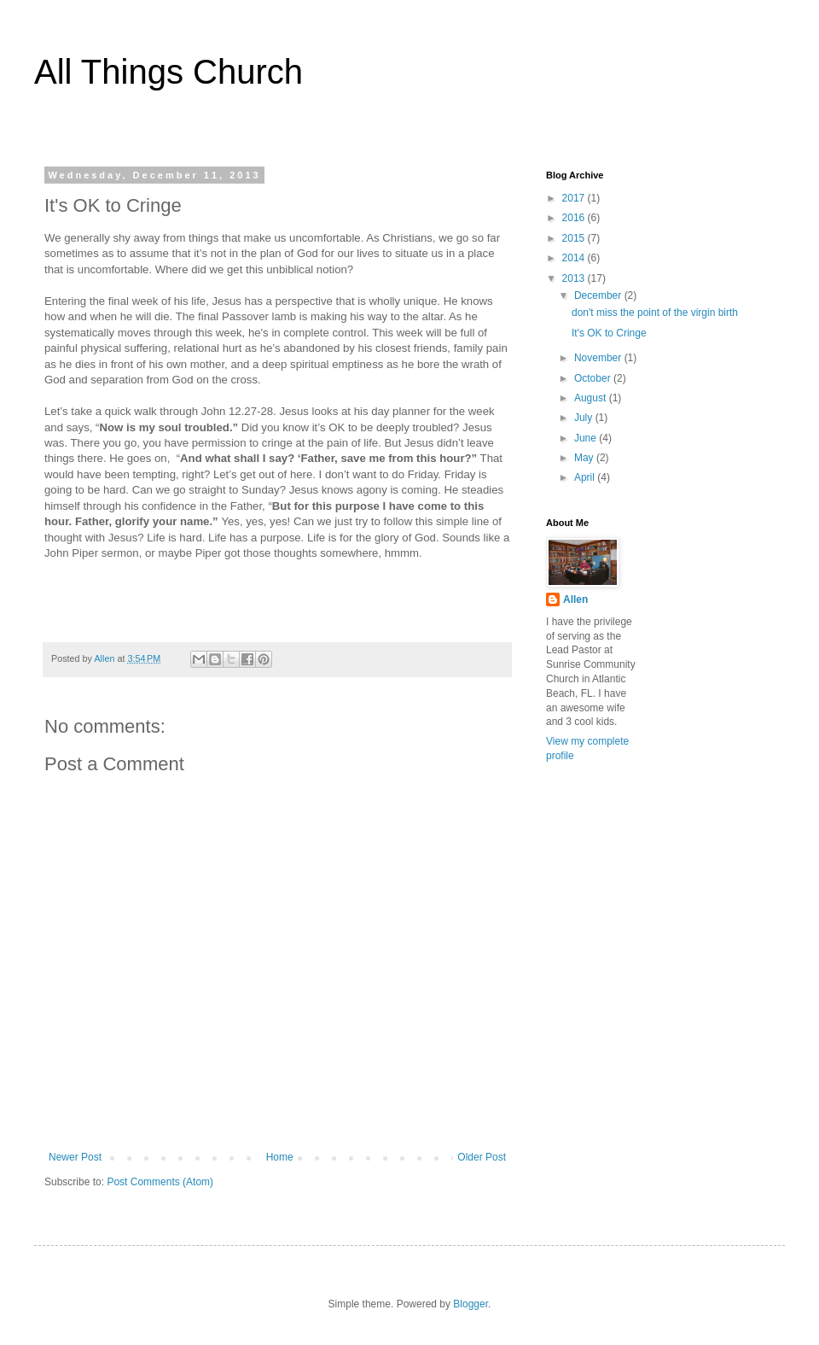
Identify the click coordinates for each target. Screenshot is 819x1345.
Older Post (481, 1157)
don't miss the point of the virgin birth (655, 313)
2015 (575, 238)
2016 (575, 218)
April (585, 477)
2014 (575, 258)
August (591, 398)
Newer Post (75, 1157)
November (599, 358)
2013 (575, 278)
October (593, 378)
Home (279, 1157)
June (586, 438)
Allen (575, 599)
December (599, 295)
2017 (575, 198)
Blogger (470, 1304)
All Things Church (168, 72)
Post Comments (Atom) (160, 1182)
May (585, 458)
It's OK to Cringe (609, 333)
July (584, 418)
